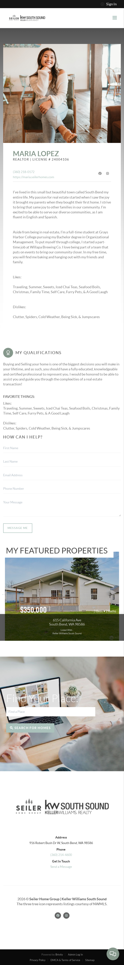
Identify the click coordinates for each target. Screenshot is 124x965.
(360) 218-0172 (23, 172)
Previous (3, 594)
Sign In (109, 4)
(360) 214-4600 (61, 855)
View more (62, 596)
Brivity (59, 954)
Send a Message (61, 866)
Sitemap (89, 960)
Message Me (18, 528)
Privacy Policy (38, 960)
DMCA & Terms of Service (65, 960)
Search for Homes (30, 728)
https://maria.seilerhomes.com (33, 177)
